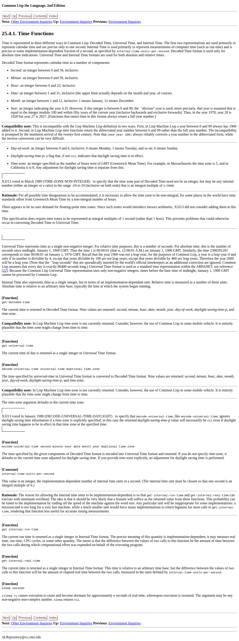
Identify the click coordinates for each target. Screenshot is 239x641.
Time (5, 43)
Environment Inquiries (76, 22)
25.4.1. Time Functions (28, 33)
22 (4, 270)
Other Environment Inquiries (31, 22)
